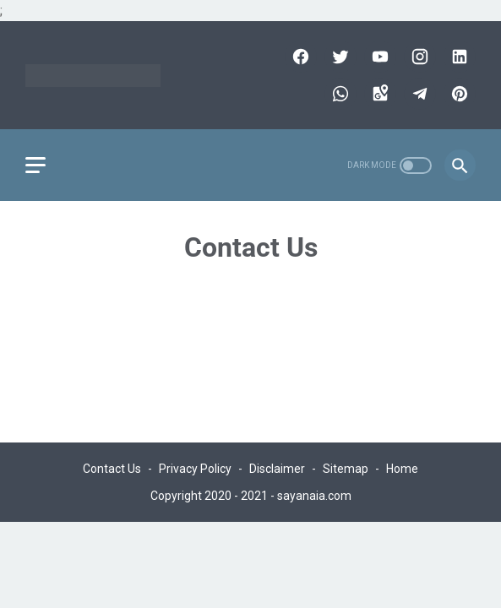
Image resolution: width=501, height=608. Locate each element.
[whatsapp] (338, 93)
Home (402, 468)
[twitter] (338, 56)
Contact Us (112, 468)
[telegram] (418, 93)
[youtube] (378, 56)
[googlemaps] (378, 93)
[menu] (35, 165)
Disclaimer (277, 468)
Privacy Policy (195, 468)
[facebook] (298, 56)
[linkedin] (457, 56)
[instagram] (418, 56)
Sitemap (345, 468)
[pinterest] (457, 93)
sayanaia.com (314, 495)
